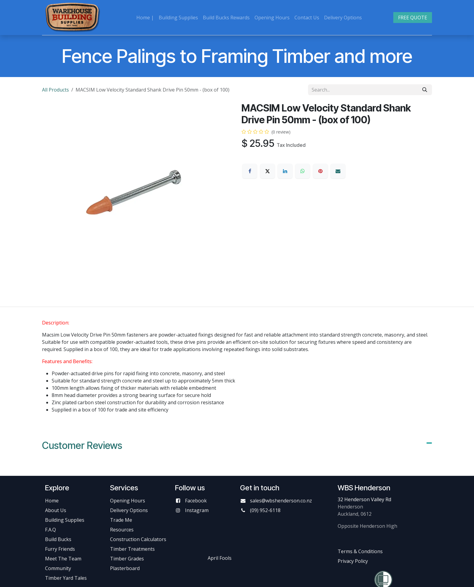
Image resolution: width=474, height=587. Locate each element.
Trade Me (121, 520)
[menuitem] (145, 17)
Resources (122, 529)
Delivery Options (129, 510)
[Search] (424, 89)
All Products (55, 89)
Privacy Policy (353, 561)
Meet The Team (63, 558)
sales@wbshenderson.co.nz (281, 500)
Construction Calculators (138, 539)
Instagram (197, 510)
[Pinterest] (320, 171)
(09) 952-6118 (265, 510)
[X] (267, 171)
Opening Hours (127, 500)
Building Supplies (64, 520)
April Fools (220, 558)
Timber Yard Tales (66, 578)
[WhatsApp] (302, 171)
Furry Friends (60, 549)
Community (58, 568)
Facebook (196, 500)
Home (52, 500)
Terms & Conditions (360, 551)
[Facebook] (249, 171)
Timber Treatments (132, 549)
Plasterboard (125, 568)
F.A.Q (50, 529)
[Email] (338, 171)
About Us (55, 510)
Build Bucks (58, 539)
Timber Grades (127, 558)
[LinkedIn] (285, 171)
